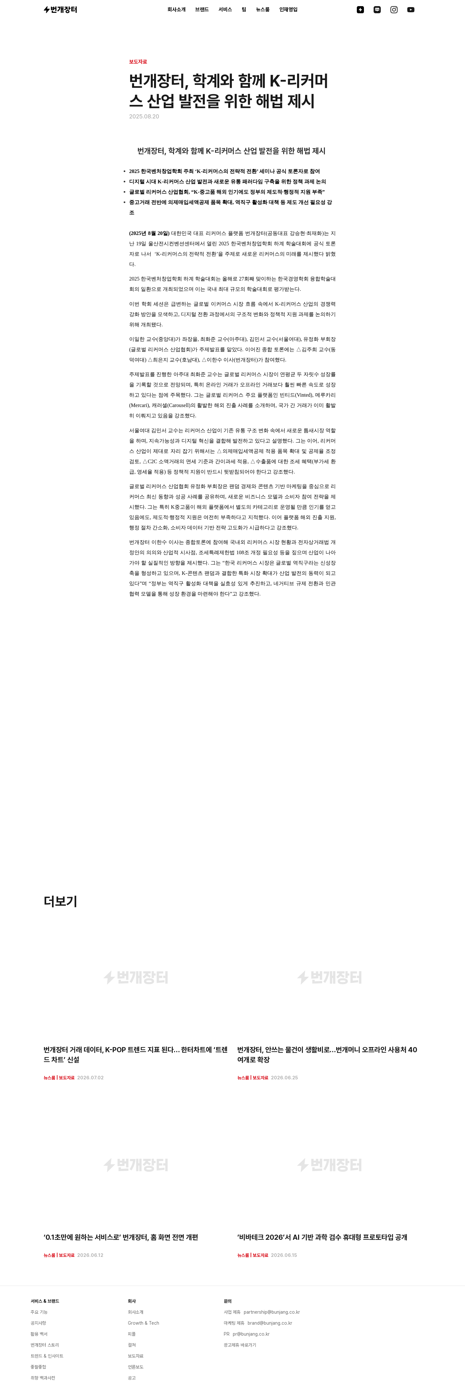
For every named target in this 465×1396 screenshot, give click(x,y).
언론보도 (135, 1367)
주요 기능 (39, 1312)
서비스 (225, 9)
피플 (132, 1334)
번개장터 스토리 (45, 1345)
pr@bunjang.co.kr (251, 1334)
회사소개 (177, 9)
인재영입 (288, 9)
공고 (132, 1378)
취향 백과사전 (43, 1378)
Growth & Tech (143, 1323)
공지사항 (38, 1323)
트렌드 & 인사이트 (47, 1356)
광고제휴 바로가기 (240, 1345)
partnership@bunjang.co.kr (272, 1312)
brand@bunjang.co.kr (270, 1323)
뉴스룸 (263, 9)
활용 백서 (39, 1334)
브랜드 (202, 9)
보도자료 (138, 62)
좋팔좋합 (38, 1367)
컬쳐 (132, 1345)
